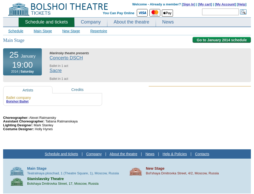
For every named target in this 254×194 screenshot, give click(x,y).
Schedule (15, 31)
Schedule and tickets (46, 22)
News (168, 22)
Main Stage (43, 31)
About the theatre (131, 22)
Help (241, 4)
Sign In (188, 4)
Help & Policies (175, 154)
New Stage (71, 31)
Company (91, 22)
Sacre (56, 70)
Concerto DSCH (66, 57)
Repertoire (98, 31)
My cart (205, 4)
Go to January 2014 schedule (222, 40)
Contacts (202, 154)
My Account (225, 4)
